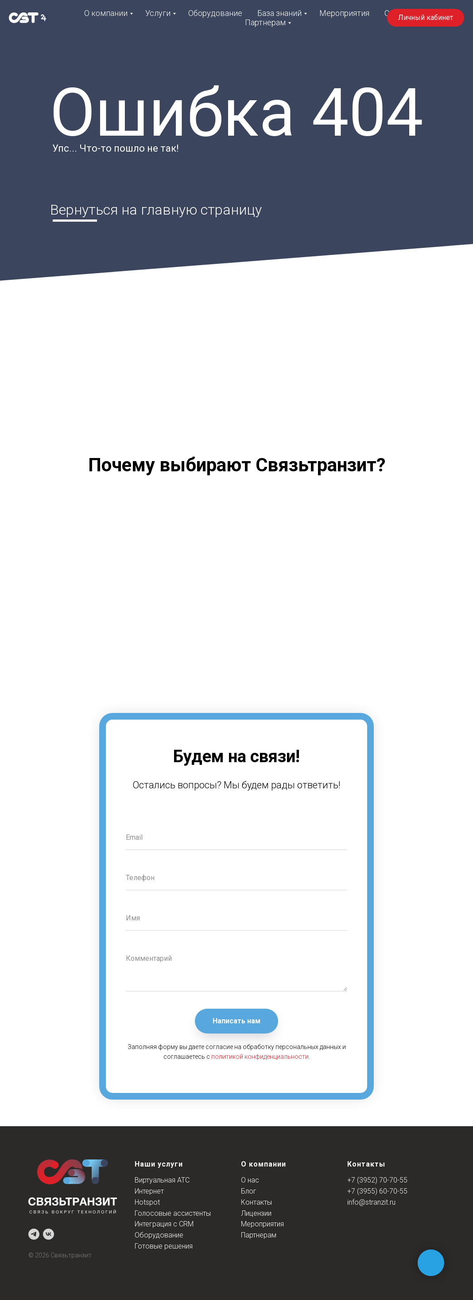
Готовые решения (164, 1246)
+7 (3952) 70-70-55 (377, 1180)
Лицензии (256, 1213)
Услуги (158, 13)
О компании (106, 13)
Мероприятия (344, 13)
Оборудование (215, 13)
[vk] (48, 1234)
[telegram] (33, 1234)
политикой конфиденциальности (260, 1056)
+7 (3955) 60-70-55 (377, 1191)
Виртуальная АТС (162, 1180)
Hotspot (147, 1202)
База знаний (279, 13)
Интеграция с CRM (164, 1224)
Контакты (256, 1202)
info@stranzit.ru (371, 1202)
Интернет (149, 1191)
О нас (250, 1180)
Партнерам (265, 22)
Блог (248, 1191)
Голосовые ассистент (170, 1213)
